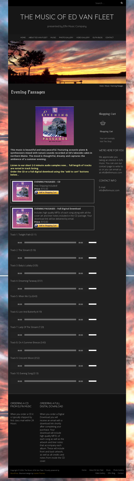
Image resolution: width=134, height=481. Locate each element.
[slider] (50, 242)
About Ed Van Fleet (38, 37)
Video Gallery (83, 37)
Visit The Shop (105, 141)
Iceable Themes (39, 473)
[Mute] (86, 242)
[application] (54, 242)
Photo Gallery (66, 37)
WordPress (14, 473)
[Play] (14, 242)
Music (53, 37)
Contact (110, 37)
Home (23, 37)
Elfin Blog (98, 37)
